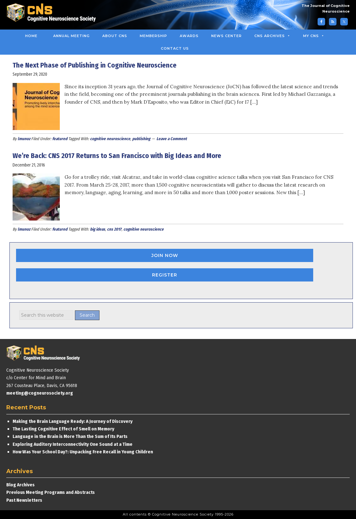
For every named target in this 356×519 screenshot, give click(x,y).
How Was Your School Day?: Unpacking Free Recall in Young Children (83, 452)
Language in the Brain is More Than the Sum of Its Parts (70, 436)
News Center (226, 36)
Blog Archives (20, 485)
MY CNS (314, 36)
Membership (153, 36)
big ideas (97, 229)
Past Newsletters (24, 500)
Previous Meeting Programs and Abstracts (50, 492)
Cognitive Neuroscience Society (53, 13)
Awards (189, 36)
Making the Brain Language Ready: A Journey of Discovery (73, 421)
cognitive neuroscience (110, 138)
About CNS (114, 36)
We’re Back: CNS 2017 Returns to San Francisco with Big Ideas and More (117, 155)
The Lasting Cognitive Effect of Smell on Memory (64, 429)
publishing (141, 138)
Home (31, 36)
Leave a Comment (171, 138)
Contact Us (175, 48)
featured (59, 138)
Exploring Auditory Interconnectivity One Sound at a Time (73, 444)
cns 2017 (114, 229)
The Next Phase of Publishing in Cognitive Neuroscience (95, 65)
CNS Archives (272, 36)
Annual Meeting (71, 36)
